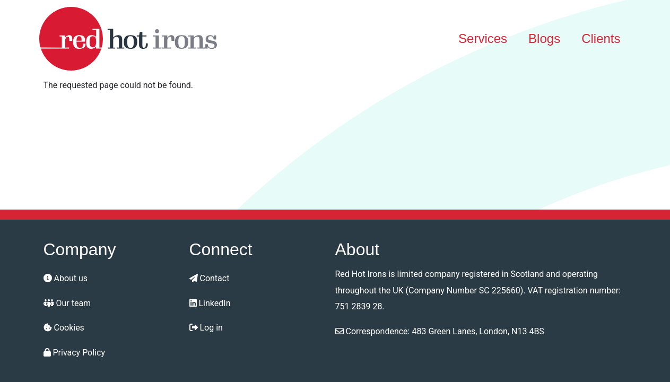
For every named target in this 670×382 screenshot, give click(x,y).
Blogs (544, 38)
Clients (600, 38)
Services (482, 38)
